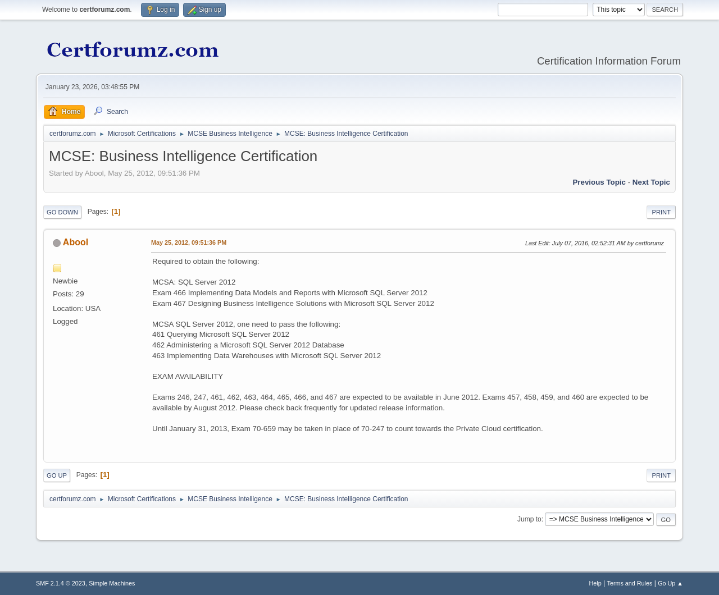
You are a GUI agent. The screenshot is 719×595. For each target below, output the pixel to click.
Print (661, 212)
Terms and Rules (630, 583)
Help (595, 583)
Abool (75, 242)
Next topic (651, 182)
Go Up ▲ (670, 583)
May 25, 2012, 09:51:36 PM (188, 242)
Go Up (57, 475)
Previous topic (599, 182)
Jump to (529, 519)
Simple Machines (112, 583)
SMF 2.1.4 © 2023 (60, 583)
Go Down (62, 212)
